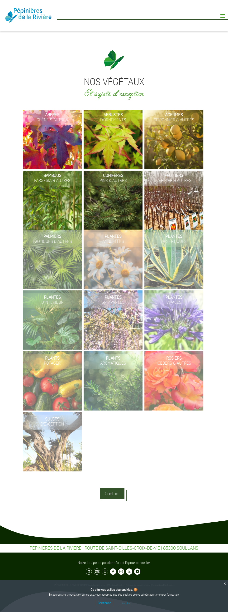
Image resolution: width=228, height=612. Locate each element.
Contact (112, 493)
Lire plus (125, 603)
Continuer (104, 603)
